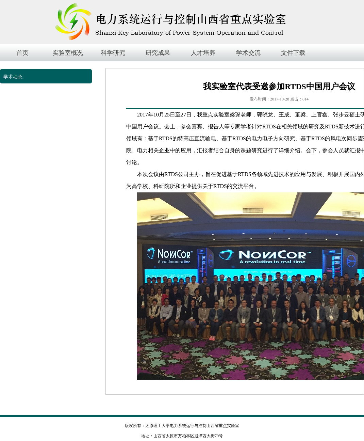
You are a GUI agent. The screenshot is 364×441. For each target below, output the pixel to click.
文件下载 (293, 52)
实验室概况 (67, 52)
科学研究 (113, 52)
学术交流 (248, 52)
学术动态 (12, 76)
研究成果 (158, 52)
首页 (22, 52)
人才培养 (203, 52)
